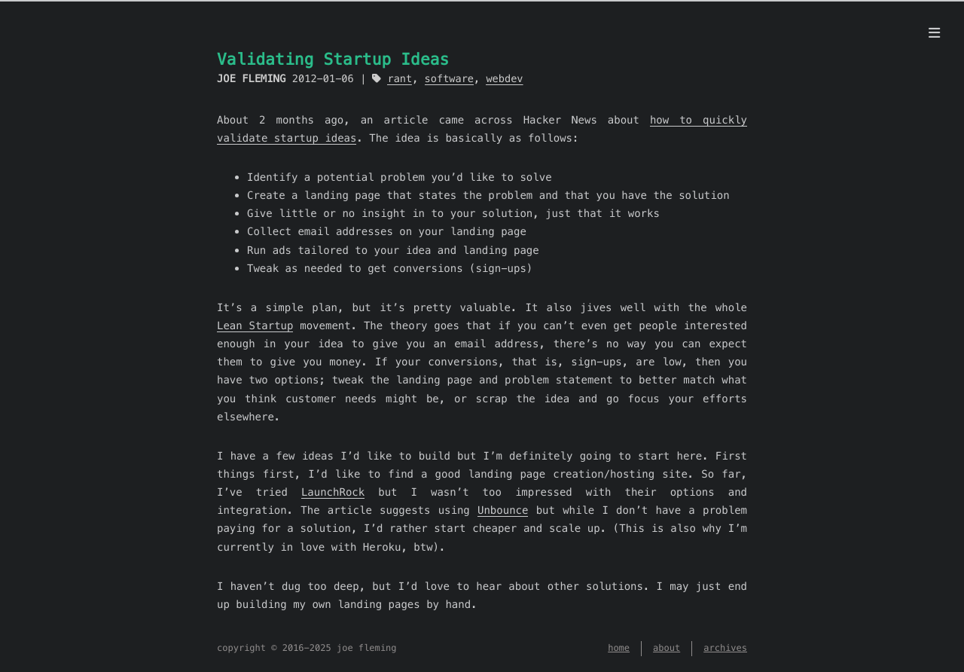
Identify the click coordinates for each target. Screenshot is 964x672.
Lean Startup (255, 325)
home (619, 648)
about (666, 648)
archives (725, 648)
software (449, 78)
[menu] (934, 33)
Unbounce (502, 510)
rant (399, 78)
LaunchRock (333, 492)
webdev (504, 78)
